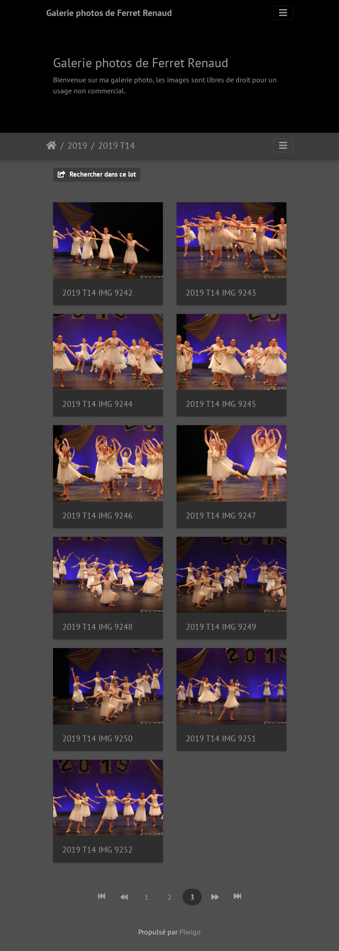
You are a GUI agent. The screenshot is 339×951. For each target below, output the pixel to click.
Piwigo (190, 931)
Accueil (51, 145)
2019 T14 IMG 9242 (97, 292)
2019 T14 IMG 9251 (221, 738)
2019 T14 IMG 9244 (97, 404)
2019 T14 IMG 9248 (97, 627)
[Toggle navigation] (283, 13)
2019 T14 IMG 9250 (97, 738)
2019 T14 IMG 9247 (221, 515)
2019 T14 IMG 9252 (97, 849)
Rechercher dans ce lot (97, 174)
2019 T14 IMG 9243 (221, 292)
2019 (77, 145)
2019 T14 (116, 145)
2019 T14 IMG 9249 (221, 627)
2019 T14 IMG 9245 (221, 404)
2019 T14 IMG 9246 (97, 515)
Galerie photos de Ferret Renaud (109, 13)
